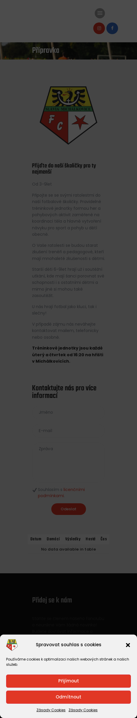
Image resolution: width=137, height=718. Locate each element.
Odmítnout (68, 697)
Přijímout (68, 681)
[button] (128, 645)
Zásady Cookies (51, 709)
